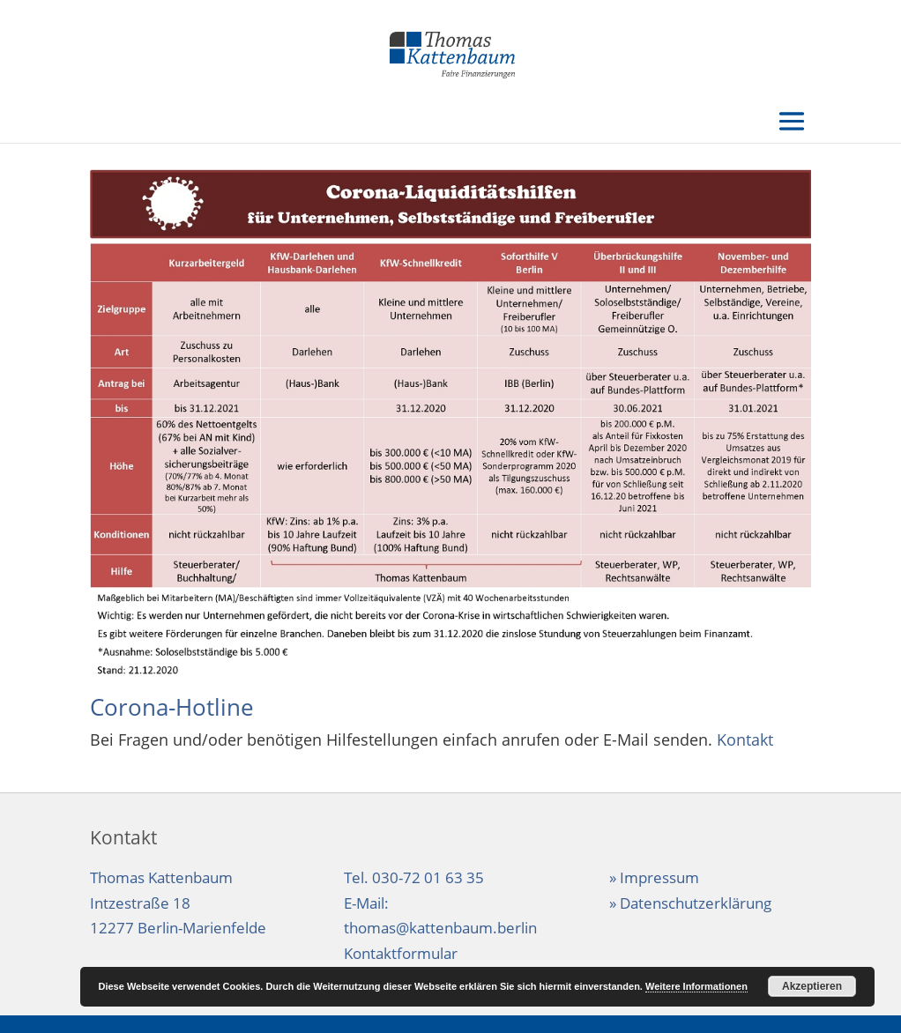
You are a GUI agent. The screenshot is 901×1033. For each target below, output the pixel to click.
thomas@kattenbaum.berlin (440, 928)
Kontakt (745, 739)
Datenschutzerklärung (695, 903)
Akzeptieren (812, 986)
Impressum (659, 877)
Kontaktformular (401, 953)
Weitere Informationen (696, 986)
